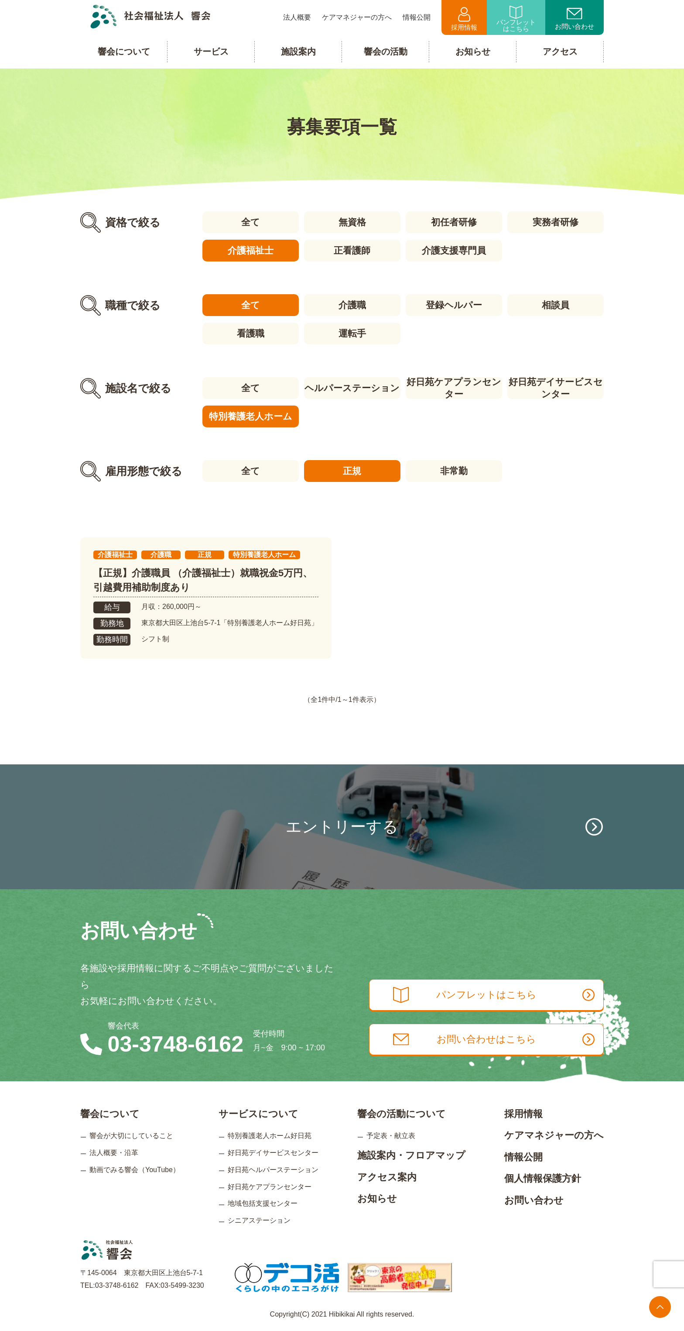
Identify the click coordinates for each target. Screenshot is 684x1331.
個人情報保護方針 (542, 1178)
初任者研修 (454, 222)
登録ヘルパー (454, 305)
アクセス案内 (387, 1177)
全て (250, 222)
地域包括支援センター (263, 1203)
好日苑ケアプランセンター (454, 388)
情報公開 (523, 1157)
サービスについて (258, 1113)
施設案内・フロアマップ (411, 1155)
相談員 (555, 305)
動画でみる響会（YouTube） (134, 1169)
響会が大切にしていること (131, 1135)
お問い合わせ (574, 19)
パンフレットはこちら (516, 19)
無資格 (352, 222)
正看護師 (352, 250)
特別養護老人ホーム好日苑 (269, 1135)
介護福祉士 (251, 250)
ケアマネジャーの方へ (554, 1135)
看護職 (250, 333)
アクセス (560, 51)
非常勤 (454, 471)
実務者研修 (555, 222)
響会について (110, 1113)
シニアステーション (259, 1220)
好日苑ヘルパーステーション (273, 1169)
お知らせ (377, 1198)
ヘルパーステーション (352, 388)
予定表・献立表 (390, 1135)
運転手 (352, 333)
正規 (352, 471)
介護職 (352, 305)
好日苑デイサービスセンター (556, 388)
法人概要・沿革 (113, 1152)
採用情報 (464, 19)
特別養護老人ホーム (250, 416)
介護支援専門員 (454, 250)
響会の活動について (401, 1113)
